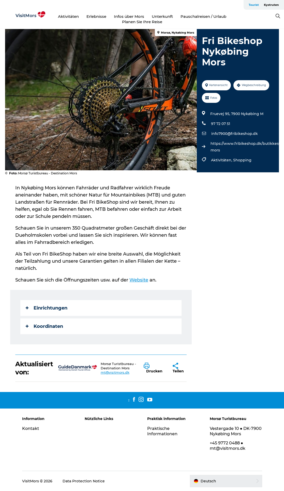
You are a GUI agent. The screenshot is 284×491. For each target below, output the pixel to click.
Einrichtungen (46, 308)
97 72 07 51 (220, 123)
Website (138, 280)
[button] (154, 368)
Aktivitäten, (222, 160)
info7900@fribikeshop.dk (234, 133)
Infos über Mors (129, 16)
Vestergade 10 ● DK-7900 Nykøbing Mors (236, 431)
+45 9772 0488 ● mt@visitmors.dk (227, 446)
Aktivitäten (68, 16)
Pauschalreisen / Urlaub (203, 16)
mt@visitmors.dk (115, 372)
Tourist (254, 5)
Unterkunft (162, 16)
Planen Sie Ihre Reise (142, 21)
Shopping (242, 160)
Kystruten (271, 5)
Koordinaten (44, 326)
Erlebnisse (96, 16)
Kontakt (30, 428)
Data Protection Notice (84, 481)
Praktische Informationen (162, 431)
